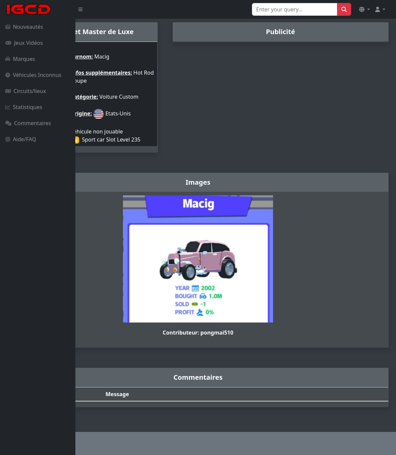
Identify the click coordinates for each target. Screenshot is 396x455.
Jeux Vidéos (24, 43)
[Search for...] (294, 9)
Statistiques (23, 107)
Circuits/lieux (25, 91)
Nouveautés (24, 26)
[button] (364, 9)
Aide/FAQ (20, 139)
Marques (20, 59)
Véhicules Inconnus (33, 75)
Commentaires (28, 123)
